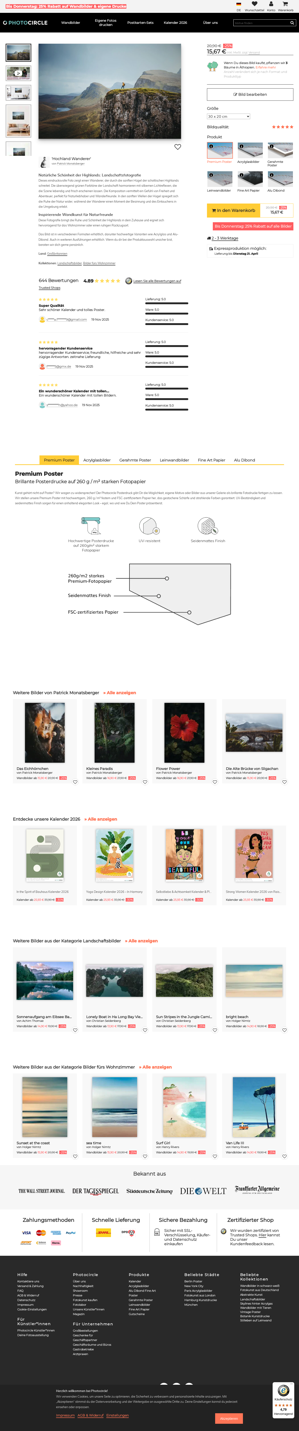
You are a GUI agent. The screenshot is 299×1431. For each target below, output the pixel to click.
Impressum (25, 1304)
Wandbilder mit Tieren (255, 1307)
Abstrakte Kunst (251, 1294)
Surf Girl (163, 1143)
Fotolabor (79, 1304)
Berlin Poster (193, 1281)
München (191, 1304)
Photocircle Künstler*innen (36, 1330)
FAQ (20, 1290)
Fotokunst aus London (199, 1295)
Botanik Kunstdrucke (255, 1316)
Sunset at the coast (33, 1143)
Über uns (79, 1281)
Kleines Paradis (99, 768)
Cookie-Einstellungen (32, 1309)
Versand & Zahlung (30, 1286)
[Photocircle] (25, 22)
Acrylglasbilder (139, 1286)
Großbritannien (57, 253)
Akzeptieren (229, 1418)
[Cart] (285, 6)
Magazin (79, 1314)
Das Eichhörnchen (32, 768)
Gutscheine (137, 1314)
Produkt (214, 137)
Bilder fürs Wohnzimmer (99, 263)
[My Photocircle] (271, 6)
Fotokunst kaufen (85, 1300)
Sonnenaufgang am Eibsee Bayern (45, 1017)
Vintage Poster (250, 1312)
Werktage (225, 238)
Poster (133, 1295)
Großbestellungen (85, 1330)
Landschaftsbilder (69, 263)
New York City (193, 1286)
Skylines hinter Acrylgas (256, 1303)
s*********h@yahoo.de (62, 405)
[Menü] (291, 1385)
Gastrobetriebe (83, 1349)
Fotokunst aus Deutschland (259, 1290)
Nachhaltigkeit (83, 1286)
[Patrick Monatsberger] (44, 162)
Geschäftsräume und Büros (92, 1344)
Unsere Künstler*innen (88, 1309)
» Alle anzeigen (119, 692)
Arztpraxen (80, 1354)
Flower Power (168, 768)
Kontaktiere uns (28, 1281)
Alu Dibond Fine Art (142, 1290)
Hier (262, 1235)
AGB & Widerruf (28, 1295)
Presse (77, 1295)
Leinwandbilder (139, 1304)
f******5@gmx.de (58, 366)
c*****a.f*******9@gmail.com (66, 319)
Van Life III (235, 1143)
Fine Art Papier (139, 1309)
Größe (212, 108)
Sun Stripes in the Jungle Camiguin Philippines (184, 1017)
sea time (93, 1143)
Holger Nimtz (240, 1021)
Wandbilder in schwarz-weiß (259, 1286)
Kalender (135, 1281)
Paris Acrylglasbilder (198, 1290)
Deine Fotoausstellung (33, 1335)
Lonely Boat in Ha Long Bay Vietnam (114, 1017)
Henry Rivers (170, 1147)
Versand (254, 52)
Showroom (80, 1290)
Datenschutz (26, 1300)
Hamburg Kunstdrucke (200, 1300)
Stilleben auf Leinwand (255, 1320)
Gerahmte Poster (141, 1300)
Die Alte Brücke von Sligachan (252, 768)
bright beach (237, 1017)
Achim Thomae (32, 1021)
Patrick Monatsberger (71, 163)
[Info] (211, 146)
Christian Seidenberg (106, 1021)
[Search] (292, 23)
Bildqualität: (218, 127)
